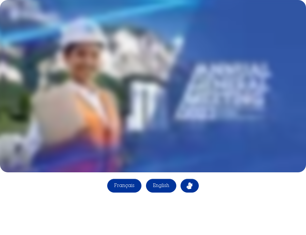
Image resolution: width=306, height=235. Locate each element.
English (161, 186)
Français (124, 186)
